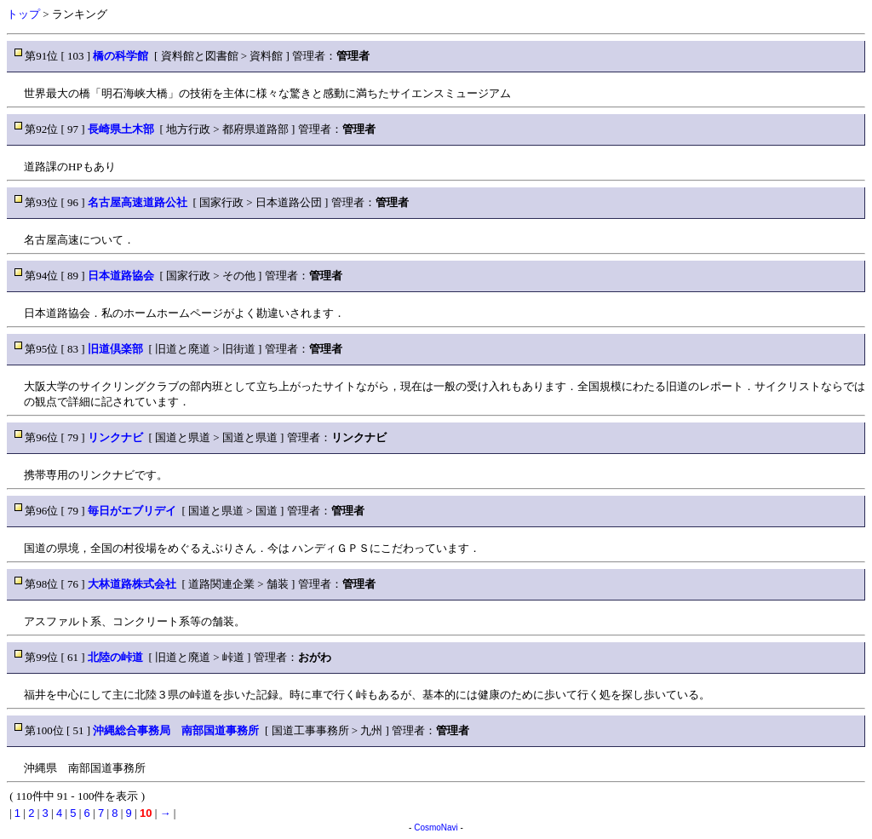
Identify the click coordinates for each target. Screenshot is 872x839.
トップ (23, 14)
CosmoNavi (436, 827)
